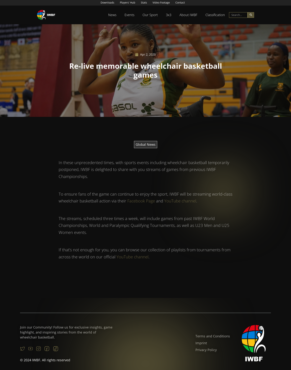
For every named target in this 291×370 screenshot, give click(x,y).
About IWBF (188, 15)
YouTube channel (180, 208)
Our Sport (150, 15)
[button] (112, 14)
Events (129, 15)
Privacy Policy (206, 350)
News (112, 15)
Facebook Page (141, 208)
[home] (46, 15)
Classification (215, 15)
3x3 (168, 15)
